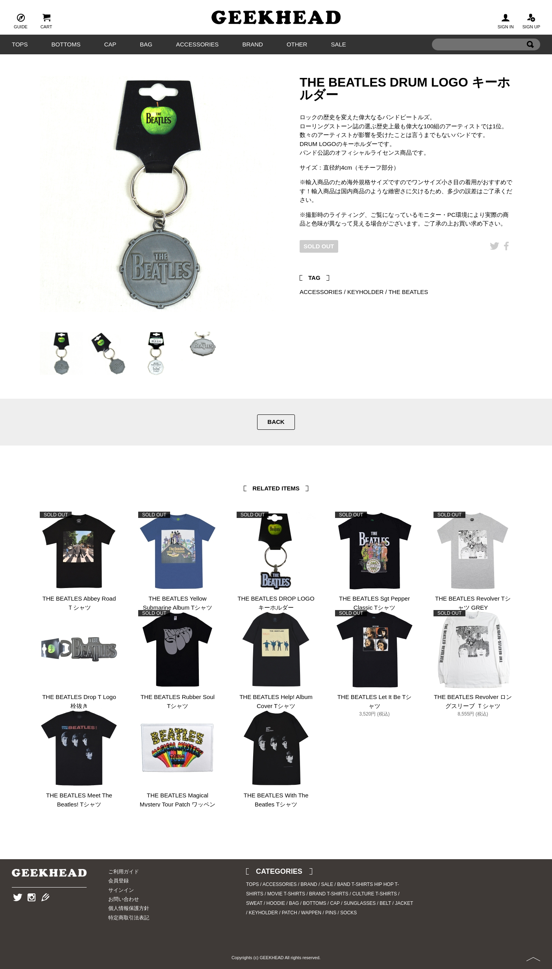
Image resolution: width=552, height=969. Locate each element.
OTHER (297, 44)
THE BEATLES (408, 291)
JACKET (404, 903)
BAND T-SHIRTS (355, 884)
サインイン (121, 890)
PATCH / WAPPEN (301, 912)
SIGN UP (531, 20)
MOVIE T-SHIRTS (286, 894)
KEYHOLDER (365, 291)
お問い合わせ (123, 899)
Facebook (506, 258)
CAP (110, 44)
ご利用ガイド (123, 872)
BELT (385, 903)
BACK (275, 421)
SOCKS (348, 912)
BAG (146, 44)
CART (46, 20)
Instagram (31, 909)
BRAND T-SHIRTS (328, 894)
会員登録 (118, 881)
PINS (330, 912)
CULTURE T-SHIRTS (374, 894)
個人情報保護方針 (128, 908)
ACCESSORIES (197, 44)
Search (530, 56)
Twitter (494, 258)
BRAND (252, 44)
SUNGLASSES (360, 903)
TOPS (20, 44)
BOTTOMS (66, 44)
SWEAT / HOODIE (265, 903)
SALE (338, 44)
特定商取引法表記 (128, 918)
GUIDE (21, 20)
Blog (45, 909)
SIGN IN (506, 20)
